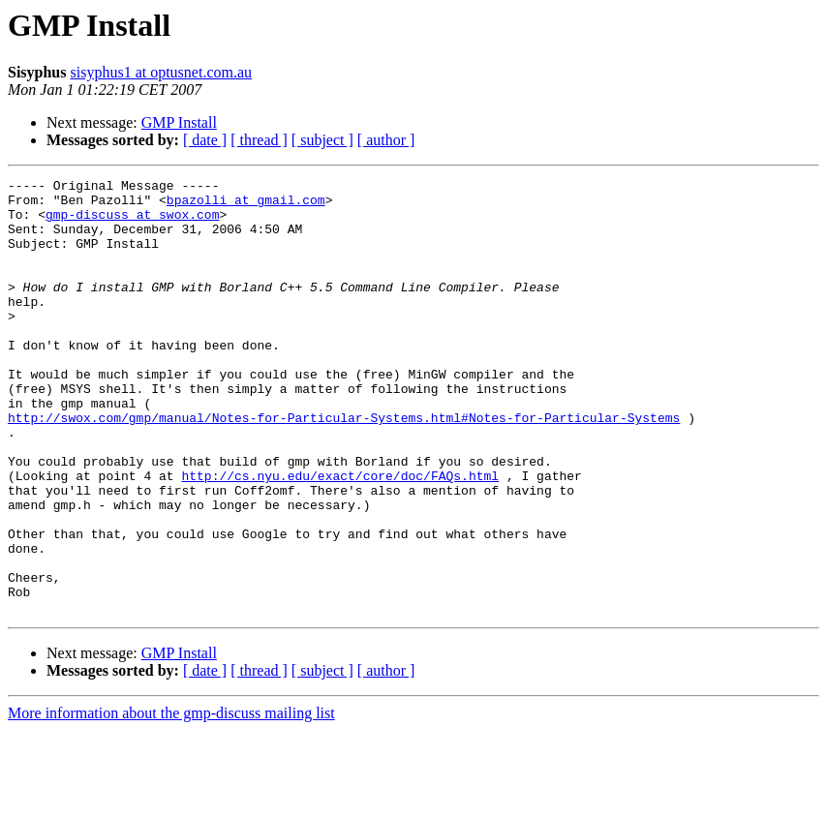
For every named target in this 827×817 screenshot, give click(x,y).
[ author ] (386, 140)
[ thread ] (259, 140)
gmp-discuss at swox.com (132, 222)
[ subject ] (322, 140)
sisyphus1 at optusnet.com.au (162, 72)
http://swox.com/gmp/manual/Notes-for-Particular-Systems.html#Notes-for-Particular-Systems (344, 466)
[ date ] (205, 140)
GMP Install (179, 122)
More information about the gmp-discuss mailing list (171, 800)
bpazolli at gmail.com (246, 205)
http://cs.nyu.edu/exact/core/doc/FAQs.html (340, 536)
